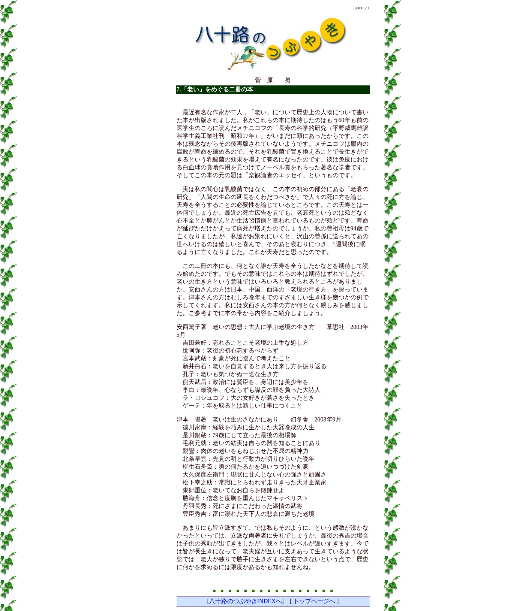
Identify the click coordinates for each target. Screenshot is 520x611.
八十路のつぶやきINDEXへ (245, 601)
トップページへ (314, 601)
